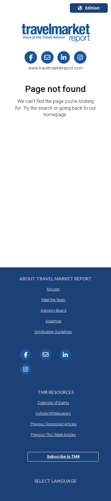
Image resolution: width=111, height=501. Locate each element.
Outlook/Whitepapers (53, 413)
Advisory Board (53, 310)
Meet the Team (53, 300)
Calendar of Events (53, 402)
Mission (53, 289)
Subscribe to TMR (63, 456)
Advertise (53, 321)
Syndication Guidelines (53, 331)
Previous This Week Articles (53, 434)
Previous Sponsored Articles (53, 424)
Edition (88, 8)
